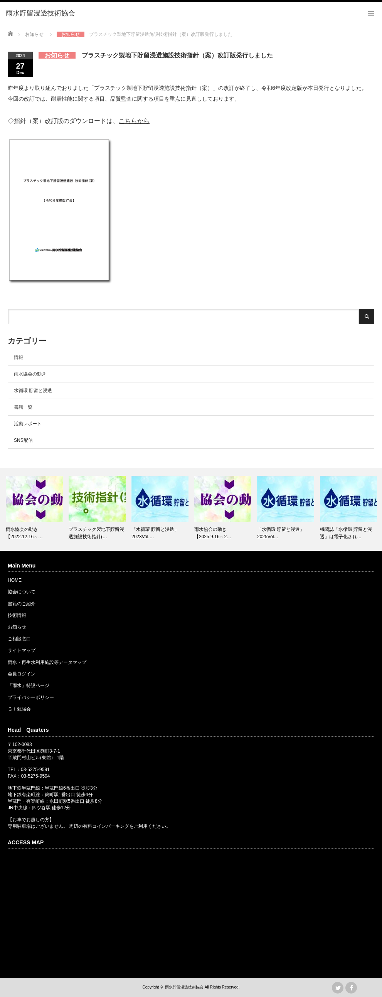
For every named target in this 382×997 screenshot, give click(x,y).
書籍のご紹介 (21, 603)
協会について (21, 591)
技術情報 (17, 615)
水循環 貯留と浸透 (33, 390)
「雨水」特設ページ (28, 685)
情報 (18, 357)
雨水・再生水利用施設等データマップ (47, 662)
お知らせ (17, 627)
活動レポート (28, 423)
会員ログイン (21, 674)
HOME (15, 580)
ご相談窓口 (19, 639)
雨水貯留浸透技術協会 (184, 987)
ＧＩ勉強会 (19, 709)
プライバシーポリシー (31, 697)
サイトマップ (21, 650)
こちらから (134, 121)
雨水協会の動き (30, 374)
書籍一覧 (23, 407)
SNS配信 (23, 440)
